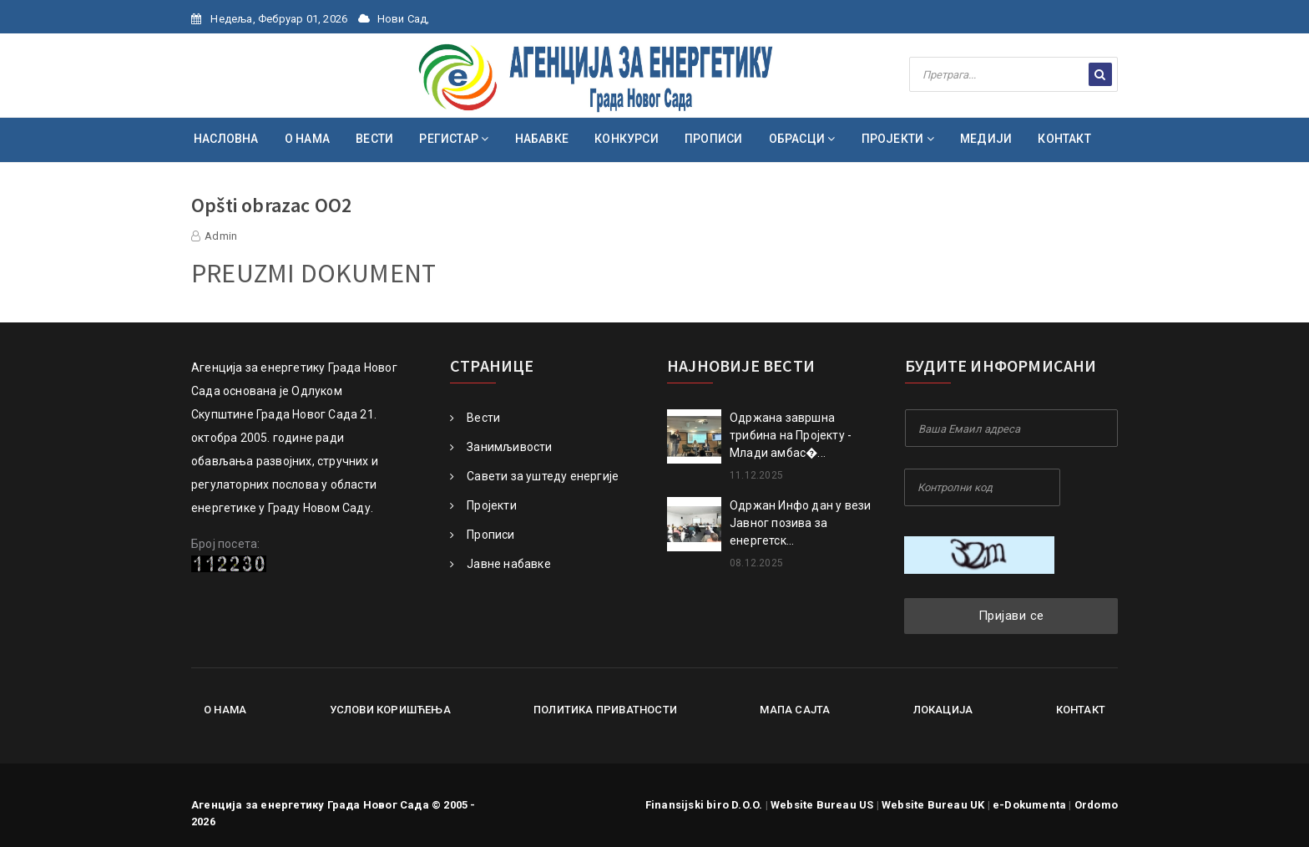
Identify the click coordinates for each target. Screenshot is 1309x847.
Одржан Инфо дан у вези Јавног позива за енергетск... (800, 523)
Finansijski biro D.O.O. (704, 805)
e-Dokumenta (1029, 805)
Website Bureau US (822, 805)
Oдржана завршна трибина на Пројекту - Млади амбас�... (791, 435)
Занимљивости (501, 447)
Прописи (482, 534)
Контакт (1080, 709)
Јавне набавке (500, 564)
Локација (943, 709)
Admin (221, 236)
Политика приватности (605, 709)
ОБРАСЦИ (802, 138)
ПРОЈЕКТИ (898, 138)
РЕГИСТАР (453, 138)
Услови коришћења (390, 709)
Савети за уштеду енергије (534, 476)
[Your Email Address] (1011, 428)
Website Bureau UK (933, 805)
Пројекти (483, 505)
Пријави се (1011, 615)
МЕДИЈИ (986, 138)
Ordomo (1096, 805)
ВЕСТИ (374, 138)
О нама (225, 709)
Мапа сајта (795, 709)
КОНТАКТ (1064, 138)
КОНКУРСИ (626, 138)
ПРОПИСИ (713, 138)
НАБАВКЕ (542, 138)
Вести (475, 417)
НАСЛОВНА (226, 138)
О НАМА (307, 138)
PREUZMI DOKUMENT (313, 273)
